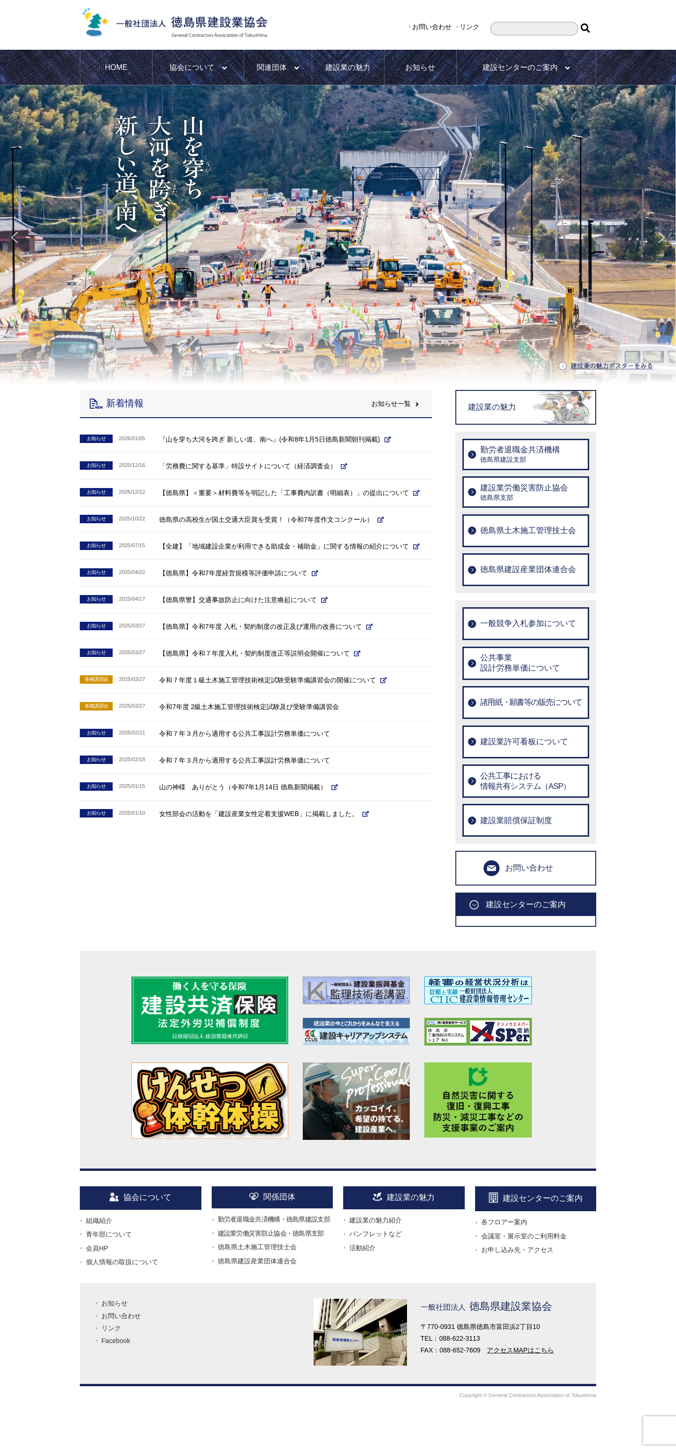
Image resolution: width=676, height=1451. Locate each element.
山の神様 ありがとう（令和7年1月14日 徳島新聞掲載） (243, 787)
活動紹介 (362, 1248)
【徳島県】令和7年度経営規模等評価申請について (233, 573)
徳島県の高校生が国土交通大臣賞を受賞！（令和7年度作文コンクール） (266, 519)
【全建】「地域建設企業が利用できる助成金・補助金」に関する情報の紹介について (284, 546)
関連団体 (278, 67)
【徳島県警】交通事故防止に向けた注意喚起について (238, 599)
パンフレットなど (375, 1233)
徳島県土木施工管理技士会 (257, 1247)
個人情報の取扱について (122, 1262)
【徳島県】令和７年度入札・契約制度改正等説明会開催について (254, 653)
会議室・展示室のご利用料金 (524, 1236)
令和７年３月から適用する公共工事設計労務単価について (244, 733)
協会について (198, 67)
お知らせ (420, 67)
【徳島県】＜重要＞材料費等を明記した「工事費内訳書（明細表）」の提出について (284, 492)
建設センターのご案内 (526, 67)
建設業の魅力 (347, 67)
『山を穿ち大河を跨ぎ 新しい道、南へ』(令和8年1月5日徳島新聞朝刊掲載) (269, 439)
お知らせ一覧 (395, 403)
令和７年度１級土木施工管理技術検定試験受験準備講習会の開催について (267, 680)
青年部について (109, 1234)
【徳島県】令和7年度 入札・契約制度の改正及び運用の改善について (260, 626)
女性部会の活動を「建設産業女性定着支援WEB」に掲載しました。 (258, 813)
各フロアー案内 (504, 1222)
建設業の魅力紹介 (375, 1220)
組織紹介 (99, 1220)
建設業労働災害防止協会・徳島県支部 (271, 1233)
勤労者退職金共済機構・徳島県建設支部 (274, 1219)
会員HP (97, 1248)
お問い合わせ (432, 27)
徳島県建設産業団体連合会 (257, 1261)
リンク (469, 27)
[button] (14, 237)
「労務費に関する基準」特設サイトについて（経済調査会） (248, 466)
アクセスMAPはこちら (520, 1350)
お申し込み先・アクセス (517, 1249)
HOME (116, 67)
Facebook (115, 1340)
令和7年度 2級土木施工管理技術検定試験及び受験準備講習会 (249, 706)
